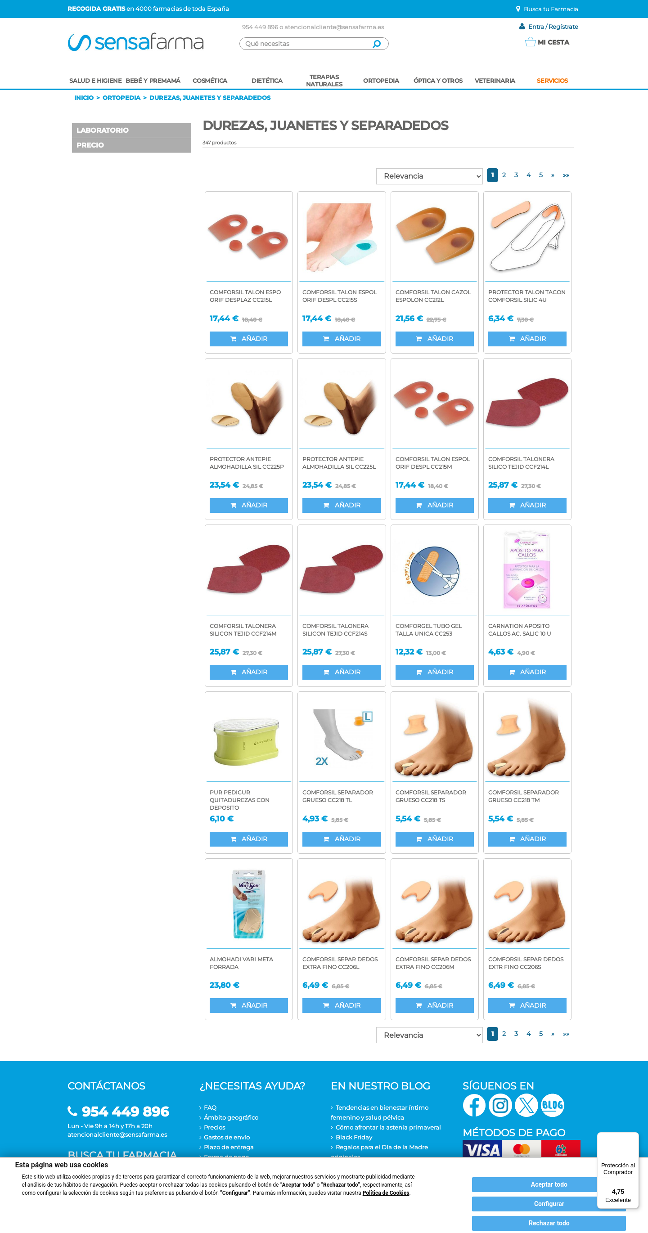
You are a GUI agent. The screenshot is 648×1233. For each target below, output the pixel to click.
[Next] (553, 175)
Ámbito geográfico (231, 1117)
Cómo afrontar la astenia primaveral (388, 1127)
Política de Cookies (386, 1193)
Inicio (84, 97)
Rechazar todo (549, 1223)
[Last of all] (566, 175)
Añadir (248, 339)
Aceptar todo (549, 1184)
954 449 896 (260, 27)
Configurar (549, 1203)
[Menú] (633, 1137)
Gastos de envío (227, 1137)
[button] (131, 130)
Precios (214, 1127)
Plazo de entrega (229, 1147)
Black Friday (354, 1137)
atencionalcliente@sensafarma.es (334, 27)
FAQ (210, 1107)
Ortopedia (121, 97)
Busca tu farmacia (122, 1155)
